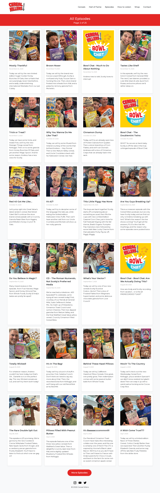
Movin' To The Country (132, 363)
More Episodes (79, 472)
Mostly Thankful (18, 65)
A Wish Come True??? (132, 430)
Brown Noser (53, 65)
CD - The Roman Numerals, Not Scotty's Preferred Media (61, 281)
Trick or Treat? (17, 132)
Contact (147, 7)
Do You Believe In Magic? (23, 278)
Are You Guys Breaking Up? (135, 201)
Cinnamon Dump (92, 132)
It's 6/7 (49, 201)
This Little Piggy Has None (97, 201)
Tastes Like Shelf (129, 65)
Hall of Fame (95, 7)
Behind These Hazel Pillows (98, 363)
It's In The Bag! (54, 363)
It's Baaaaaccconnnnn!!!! (96, 430)
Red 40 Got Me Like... (20, 201)
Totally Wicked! (17, 363)
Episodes (109, 7)
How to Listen (124, 7)
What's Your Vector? (94, 278)
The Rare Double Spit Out (23, 430)
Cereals (81, 7)
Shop (137, 7)
